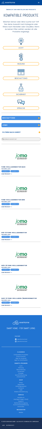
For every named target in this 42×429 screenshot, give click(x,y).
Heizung (21, 368)
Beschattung (21, 369)
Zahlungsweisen (21, 386)
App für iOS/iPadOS (21, 360)
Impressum (35, 421)
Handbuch (21, 397)
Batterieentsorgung (21, 403)
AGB (21, 390)
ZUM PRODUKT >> (6, 174)
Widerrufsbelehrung (21, 392)
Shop (21, 382)
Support (21, 401)
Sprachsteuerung (21, 375)
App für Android (21, 358)
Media (21, 412)
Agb (3, 425)
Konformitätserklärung (21, 405)
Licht (21, 366)
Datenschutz (10, 425)
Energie (21, 373)
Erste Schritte (21, 356)
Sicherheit (21, 371)
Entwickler (21, 406)
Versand (21, 388)
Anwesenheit (21, 377)
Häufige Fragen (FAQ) (21, 399)
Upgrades (21, 384)
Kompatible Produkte (21, 355)
